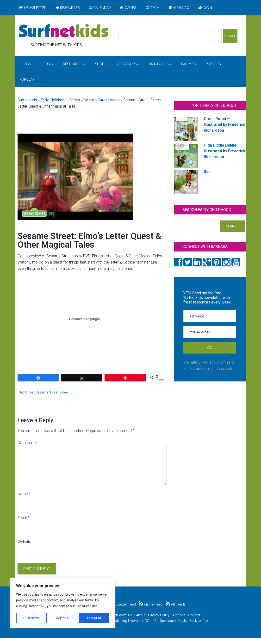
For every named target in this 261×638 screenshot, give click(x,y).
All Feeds (176, 604)
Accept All (94, 618)
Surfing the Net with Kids (63, 31)
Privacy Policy (159, 615)
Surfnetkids (27, 100)
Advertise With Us (143, 621)
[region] (62, 603)
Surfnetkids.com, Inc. (117, 615)
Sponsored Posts (173, 621)
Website (24, 542)
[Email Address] (209, 332)
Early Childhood (54, 100)
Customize (31, 618)
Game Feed (150, 604)
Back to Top (198, 621)
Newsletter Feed (120, 604)
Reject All (63, 618)
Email (23, 518)
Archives (179, 615)
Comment (27, 442)
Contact (194, 615)
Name (24, 493)
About (140, 615)
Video (75, 100)
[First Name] (209, 316)
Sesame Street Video (102, 100)
